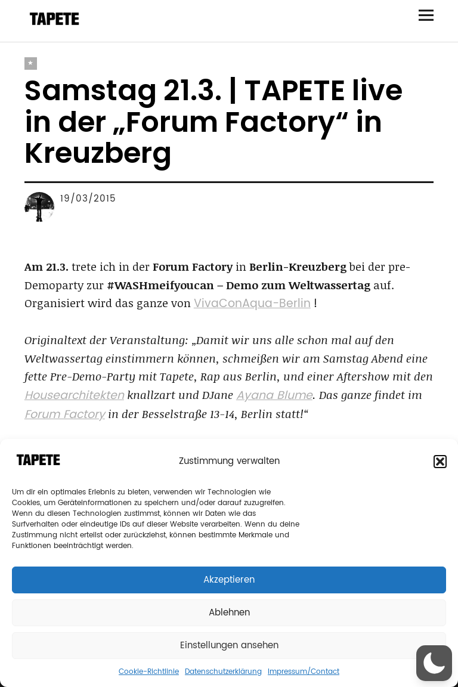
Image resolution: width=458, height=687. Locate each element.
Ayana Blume (274, 395)
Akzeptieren (229, 579)
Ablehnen (229, 612)
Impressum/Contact (303, 671)
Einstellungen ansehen (229, 645)
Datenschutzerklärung (223, 671)
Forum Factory (64, 415)
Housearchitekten (74, 395)
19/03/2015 (88, 198)
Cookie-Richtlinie (149, 671)
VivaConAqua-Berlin (252, 304)
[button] (440, 462)
